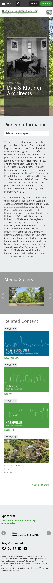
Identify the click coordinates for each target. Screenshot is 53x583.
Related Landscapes (17, 133)
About (34, 3)
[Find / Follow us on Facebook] (4, 548)
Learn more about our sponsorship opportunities (18, 522)
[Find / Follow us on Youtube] (25, 548)
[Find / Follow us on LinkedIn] (19, 548)
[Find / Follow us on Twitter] (9, 548)
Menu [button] (10, 3)
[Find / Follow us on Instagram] (14, 548)
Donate (46, 3)
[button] (18, 3)
